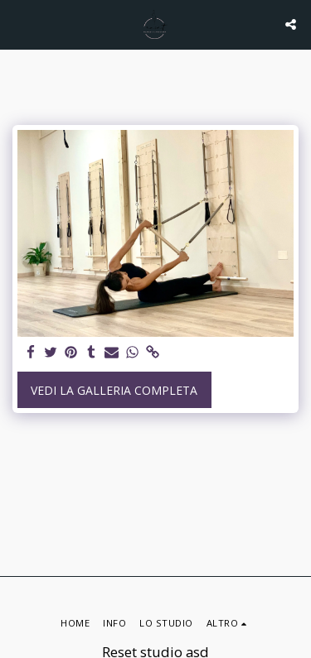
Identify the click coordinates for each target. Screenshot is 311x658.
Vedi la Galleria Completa (114, 390)
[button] (18, 24)
